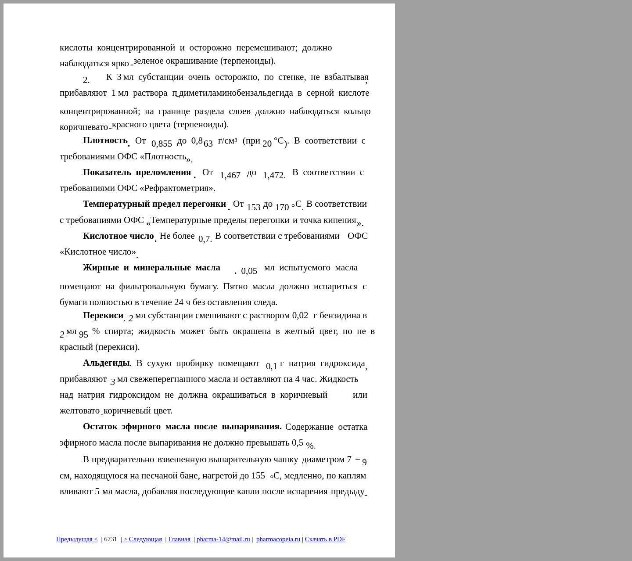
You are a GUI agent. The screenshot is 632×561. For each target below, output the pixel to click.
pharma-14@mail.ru (223, 539)
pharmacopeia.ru (278, 539)
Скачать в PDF (325, 539)
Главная (179, 539)
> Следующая (142, 539)
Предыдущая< (77, 539)
